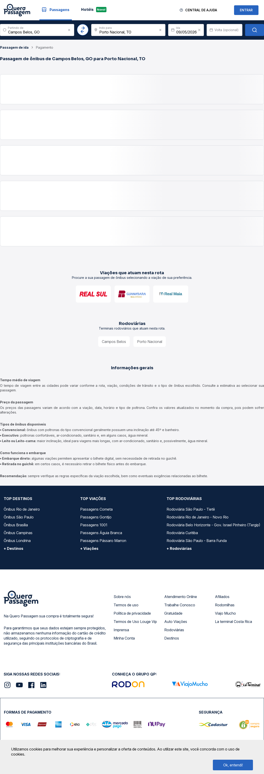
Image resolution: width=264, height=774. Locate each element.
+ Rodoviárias (179, 548)
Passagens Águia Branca (101, 532)
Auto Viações (175, 621)
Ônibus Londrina (17, 540)
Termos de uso (126, 605)
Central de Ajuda (201, 10)
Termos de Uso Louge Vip (135, 621)
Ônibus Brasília (16, 525)
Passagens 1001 (93, 525)
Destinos (171, 638)
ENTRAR (246, 10)
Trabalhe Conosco (179, 605)
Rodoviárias (174, 630)
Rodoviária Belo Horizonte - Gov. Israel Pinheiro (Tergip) (213, 525)
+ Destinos (13, 548)
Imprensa (121, 630)
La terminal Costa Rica (233, 621)
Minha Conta (124, 638)
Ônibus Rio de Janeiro (22, 509)
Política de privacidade (132, 613)
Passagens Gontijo (95, 517)
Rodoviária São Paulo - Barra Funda (197, 540)
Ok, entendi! (233, 765)
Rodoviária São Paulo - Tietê (191, 509)
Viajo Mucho (225, 613)
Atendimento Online (180, 596)
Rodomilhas (225, 605)
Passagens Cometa (96, 509)
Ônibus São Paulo (19, 517)
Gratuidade (173, 613)
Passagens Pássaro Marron (103, 540)
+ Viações (89, 548)
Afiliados (222, 596)
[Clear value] (199, 30)
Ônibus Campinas (18, 532)
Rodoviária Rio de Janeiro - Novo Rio (198, 517)
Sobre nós (122, 596)
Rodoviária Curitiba (182, 532)
